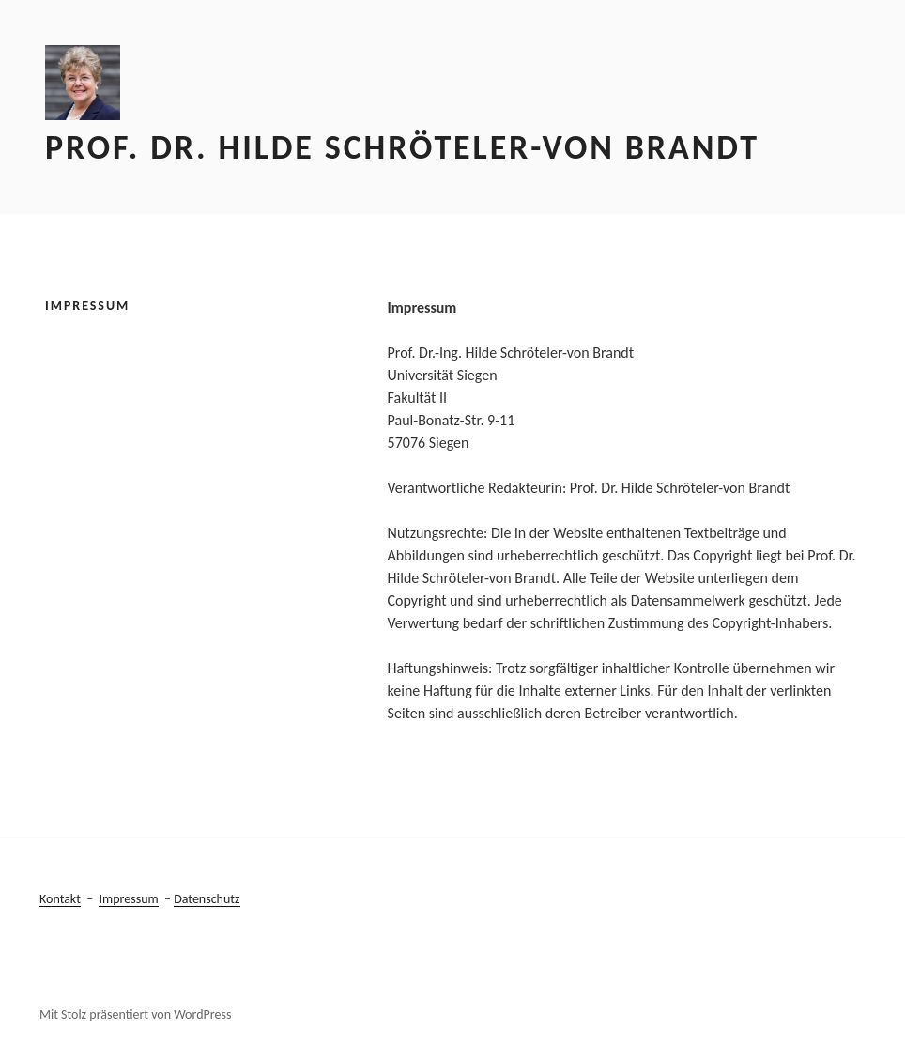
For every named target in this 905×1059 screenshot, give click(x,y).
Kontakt (60, 899)
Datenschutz (206, 899)
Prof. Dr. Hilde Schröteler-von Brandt (402, 147)
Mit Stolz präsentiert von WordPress (135, 1014)
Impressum (128, 899)
